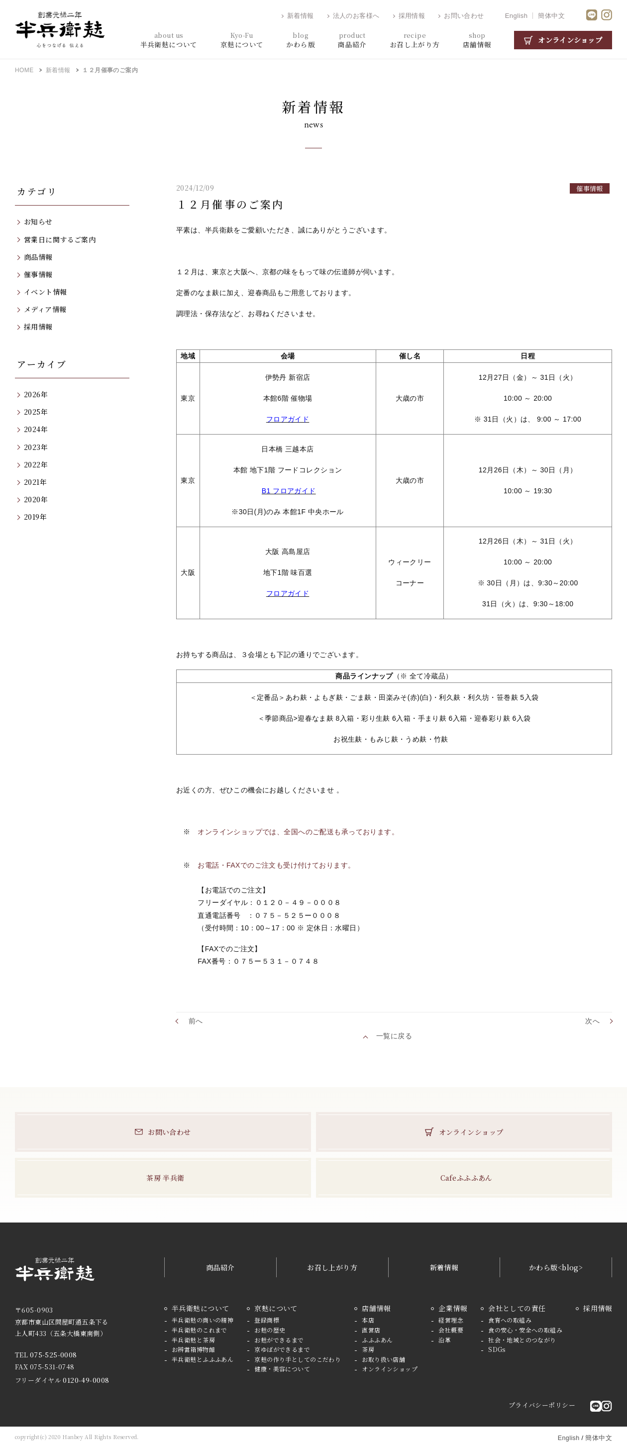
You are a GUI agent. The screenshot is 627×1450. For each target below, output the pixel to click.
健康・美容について (282, 1368)
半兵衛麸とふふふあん (202, 1359)
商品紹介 (220, 1267)
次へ (592, 1021)
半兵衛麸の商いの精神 (202, 1320)
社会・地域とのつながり (522, 1340)
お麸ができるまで (279, 1340)
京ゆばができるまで (282, 1349)
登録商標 (266, 1320)
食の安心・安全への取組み (525, 1330)
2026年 (36, 394)
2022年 (36, 464)
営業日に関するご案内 (60, 239)
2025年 (36, 412)
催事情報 (38, 274)
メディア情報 (45, 309)
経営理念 (450, 1320)
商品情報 (38, 257)
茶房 (368, 1349)
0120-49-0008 (86, 1380)
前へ (196, 1021)
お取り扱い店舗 (383, 1359)
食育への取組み (509, 1320)
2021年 (35, 482)
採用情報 (412, 15)
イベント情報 (45, 292)
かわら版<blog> (556, 1267)
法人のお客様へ (356, 15)
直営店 (371, 1330)
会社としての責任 (516, 1308)
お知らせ (38, 221)
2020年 (36, 499)
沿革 (444, 1340)
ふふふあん (377, 1340)
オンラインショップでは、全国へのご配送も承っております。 (298, 832)
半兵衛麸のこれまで (199, 1330)
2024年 (36, 429)
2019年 (35, 517)
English (516, 15)
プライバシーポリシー (542, 1405)
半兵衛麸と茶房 (193, 1340)
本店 (368, 1320)
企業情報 (452, 1308)
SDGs (497, 1349)
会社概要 (450, 1330)
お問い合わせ (464, 15)
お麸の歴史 (269, 1330)
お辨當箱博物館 (193, 1349)
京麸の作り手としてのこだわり (297, 1359)
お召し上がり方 (332, 1267)
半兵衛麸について (200, 1308)
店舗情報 (376, 1308)
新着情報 (300, 15)
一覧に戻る (394, 1036)
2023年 (36, 447)
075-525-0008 (53, 1354)
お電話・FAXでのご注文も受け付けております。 (276, 865)
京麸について (276, 1308)
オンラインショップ (570, 40)
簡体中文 (551, 15)
